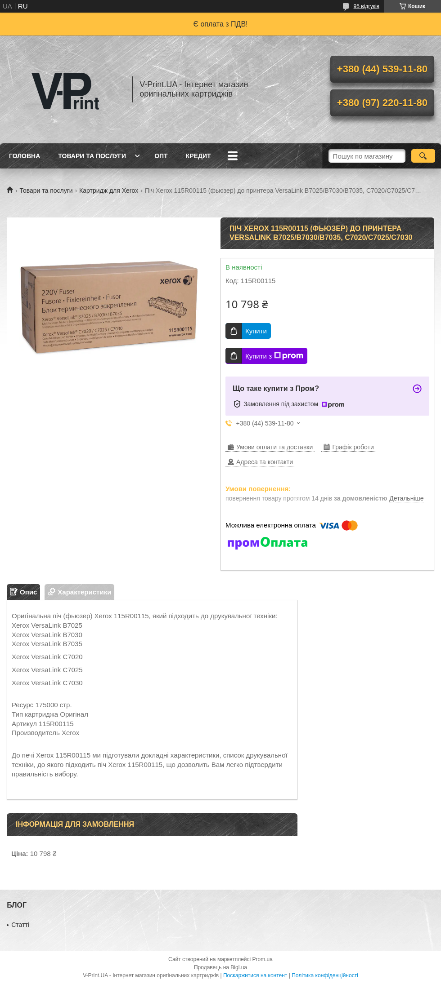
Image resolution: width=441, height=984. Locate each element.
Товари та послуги (92, 156)
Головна (24, 156)
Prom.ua (262, 959)
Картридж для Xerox (108, 190)
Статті (20, 924)
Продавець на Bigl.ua (220, 967)
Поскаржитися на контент (255, 975)
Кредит (198, 156)
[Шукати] (423, 156)
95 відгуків (366, 6)
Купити (256, 331)
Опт (161, 156)
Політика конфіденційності (325, 975)
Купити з (274, 356)
